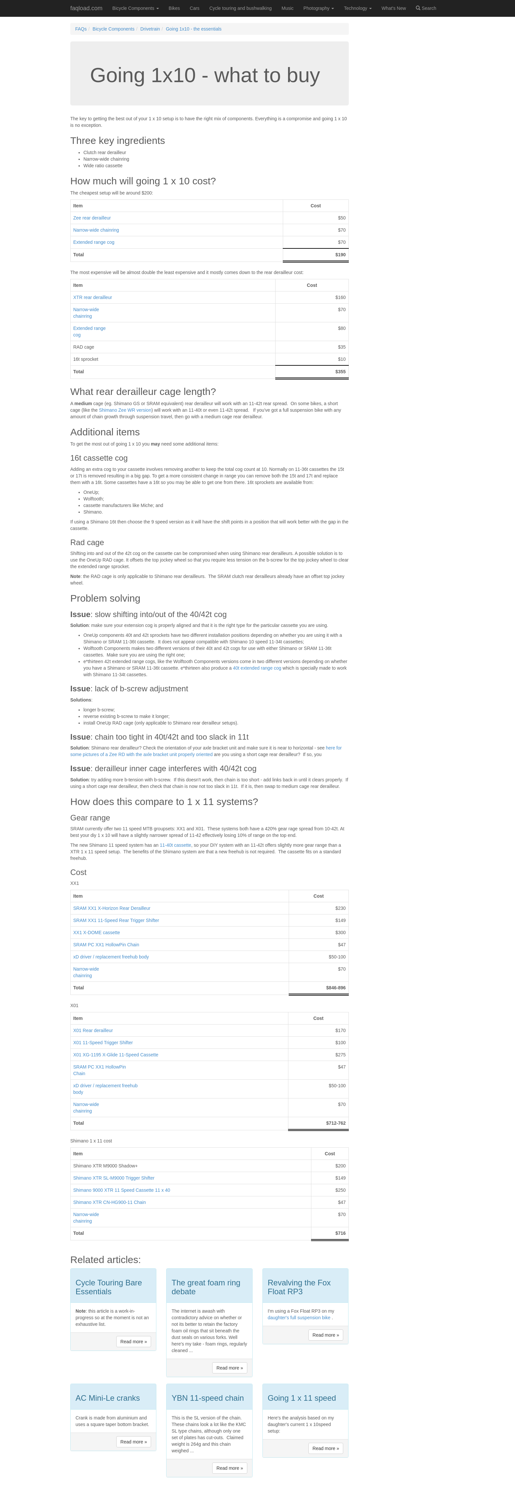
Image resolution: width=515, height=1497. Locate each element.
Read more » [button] (134, 1341)
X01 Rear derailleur (93, 1030)
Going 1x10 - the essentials (194, 29)
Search (426, 8)
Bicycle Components (135, 8)
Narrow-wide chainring (96, 230)
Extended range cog (93, 242)
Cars (195, 8)
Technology (358, 8)
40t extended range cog (257, 668)
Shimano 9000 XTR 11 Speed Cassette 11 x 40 (121, 1190)
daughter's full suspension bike (299, 1317)
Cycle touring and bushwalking (240, 8)
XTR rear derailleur (92, 297)
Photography (318, 8)
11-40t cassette (175, 845)
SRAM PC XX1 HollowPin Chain (106, 944)
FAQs (81, 29)
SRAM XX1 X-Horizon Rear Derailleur (111, 908)
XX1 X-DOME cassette (96, 932)
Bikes (174, 8)
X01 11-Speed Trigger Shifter (103, 1042)
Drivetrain (150, 29)
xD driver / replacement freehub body (111, 956)
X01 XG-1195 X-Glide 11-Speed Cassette (115, 1054)
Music (287, 8)
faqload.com (86, 8)
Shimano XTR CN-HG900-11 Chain (109, 1202)
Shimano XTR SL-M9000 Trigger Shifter (113, 1178)
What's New (394, 8)
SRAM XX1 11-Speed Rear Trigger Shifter (116, 920)
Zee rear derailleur (92, 217)
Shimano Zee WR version (125, 410)
